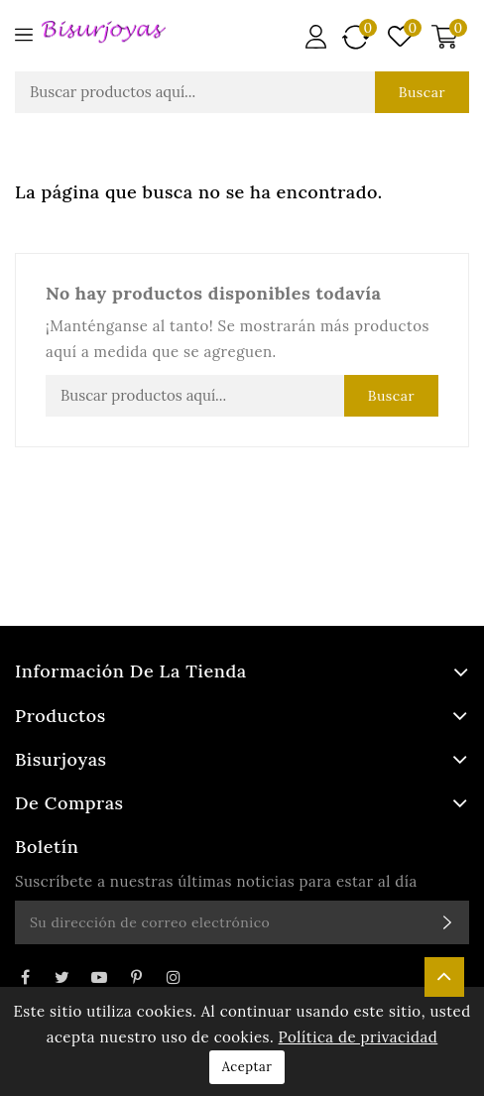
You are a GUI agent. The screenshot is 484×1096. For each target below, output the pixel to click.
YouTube (99, 977)
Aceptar (247, 1066)
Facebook (25, 977)
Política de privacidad (358, 1037)
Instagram (173, 977)
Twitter (61, 977)
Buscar (422, 92)
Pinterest (136, 977)
